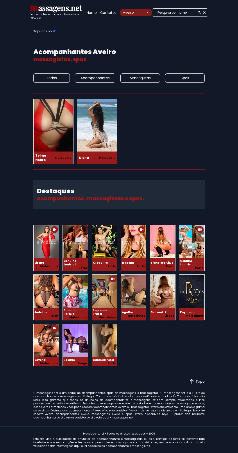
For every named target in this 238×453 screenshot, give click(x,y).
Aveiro (136, 12)
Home (91, 12)
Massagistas (140, 77)
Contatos (108, 12)
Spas (185, 77)
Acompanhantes (95, 77)
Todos (51, 77)
